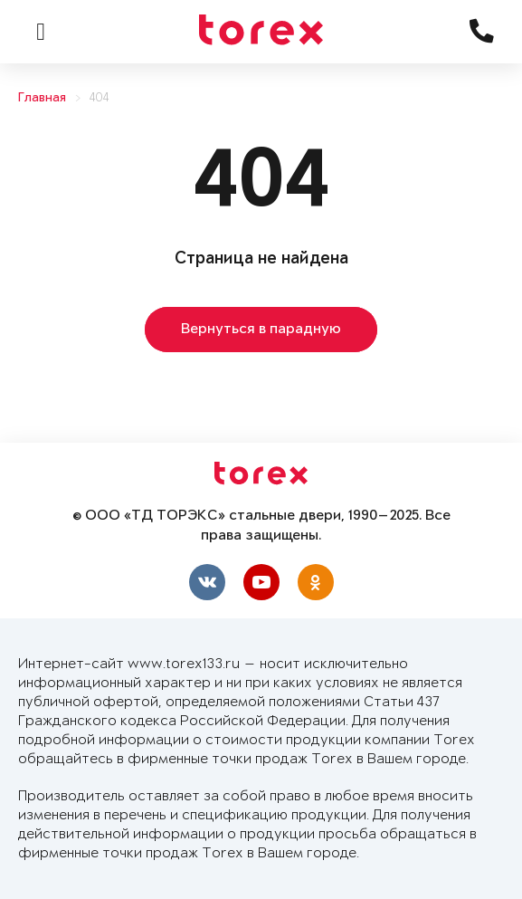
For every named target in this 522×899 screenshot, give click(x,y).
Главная (42, 98)
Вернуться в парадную (261, 329)
